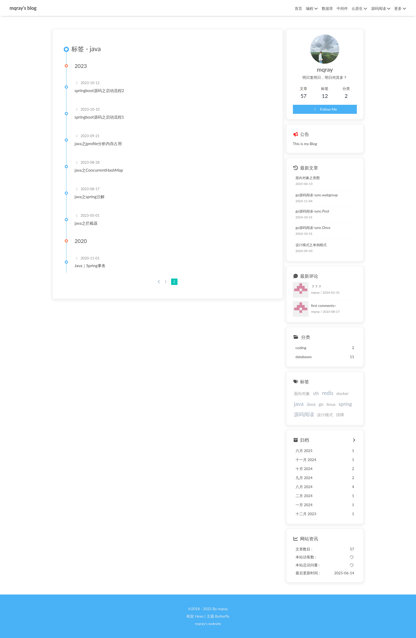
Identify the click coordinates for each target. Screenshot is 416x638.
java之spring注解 (90, 196)
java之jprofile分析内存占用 (98, 143)
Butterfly (222, 616)
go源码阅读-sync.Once (313, 227)
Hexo (199, 616)
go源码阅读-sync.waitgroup (317, 195)
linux (331, 404)
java (299, 403)
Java (311, 404)
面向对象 (302, 393)
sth (316, 393)
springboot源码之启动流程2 (99, 90)
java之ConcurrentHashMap (99, 170)
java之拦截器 (86, 223)
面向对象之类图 (308, 178)
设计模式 (325, 414)
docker (342, 393)
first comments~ (323, 305)
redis (327, 393)
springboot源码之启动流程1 (99, 117)
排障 (340, 414)
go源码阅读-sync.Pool (312, 211)
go (321, 404)
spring (345, 404)
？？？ (316, 286)
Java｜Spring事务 (90, 265)
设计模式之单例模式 (311, 245)
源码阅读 (304, 414)
